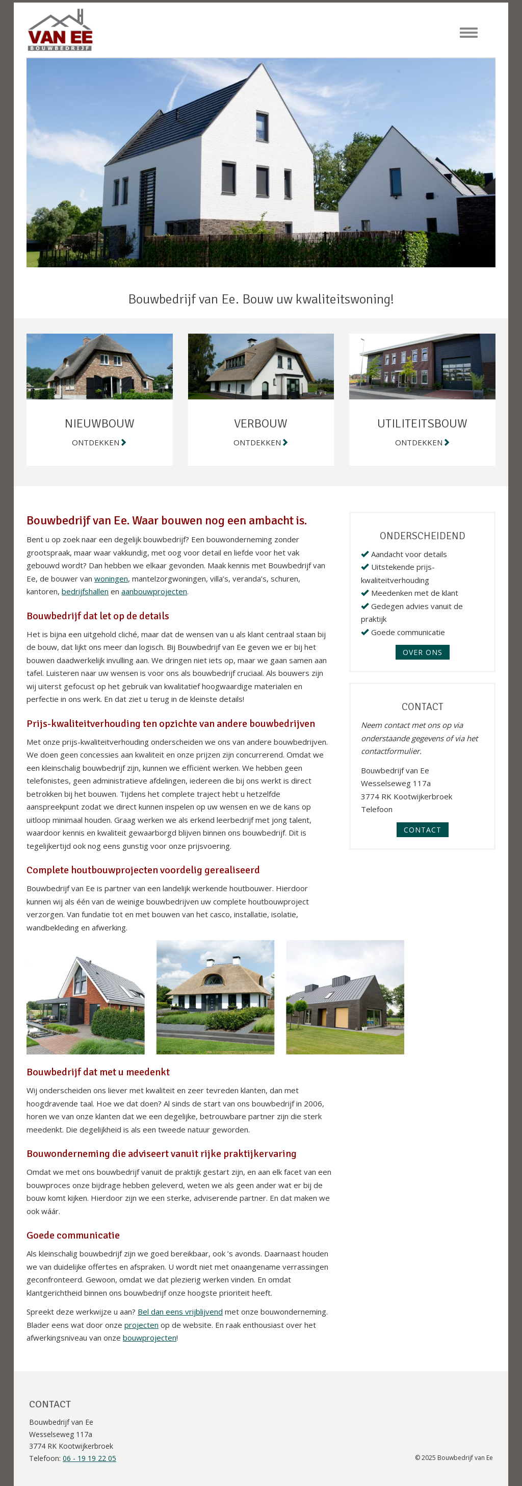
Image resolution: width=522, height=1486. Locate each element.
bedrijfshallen (85, 591)
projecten (141, 1325)
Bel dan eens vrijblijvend (180, 1311)
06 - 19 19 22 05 (89, 1458)
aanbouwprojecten (154, 591)
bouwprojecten (149, 1337)
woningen (111, 578)
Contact (422, 830)
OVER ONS (422, 652)
